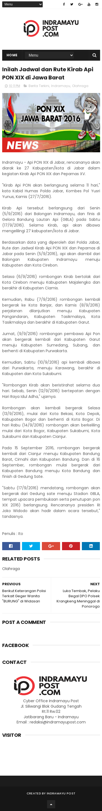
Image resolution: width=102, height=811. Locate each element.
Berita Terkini (39, 85)
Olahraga (80, 85)
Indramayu (60, 85)
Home (12, 55)
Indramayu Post (61, 793)
